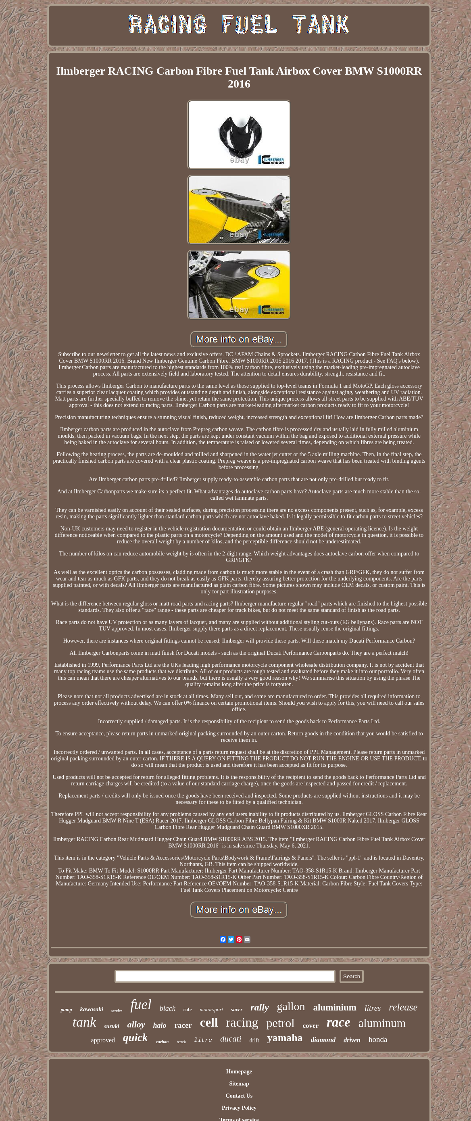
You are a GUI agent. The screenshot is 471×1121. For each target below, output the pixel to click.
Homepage (239, 1072)
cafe (187, 1009)
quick (135, 1037)
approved (103, 1040)
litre (203, 1040)
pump (66, 1009)
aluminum (382, 1023)
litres (373, 1008)
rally (259, 1007)
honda (378, 1039)
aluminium (334, 1007)
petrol (280, 1022)
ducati (231, 1039)
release (403, 1007)
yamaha (285, 1038)
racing (242, 1022)
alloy (136, 1024)
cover (310, 1025)
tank (84, 1022)
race (338, 1022)
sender (116, 1010)
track (181, 1041)
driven (352, 1040)
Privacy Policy (239, 1108)
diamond (323, 1040)
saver (236, 1009)
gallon (291, 1006)
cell (209, 1022)
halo (160, 1025)
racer (183, 1025)
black (167, 1008)
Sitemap (239, 1084)
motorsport (211, 1009)
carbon (162, 1041)
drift (254, 1040)
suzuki (111, 1026)
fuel (140, 1004)
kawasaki (91, 1009)
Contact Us (239, 1096)
